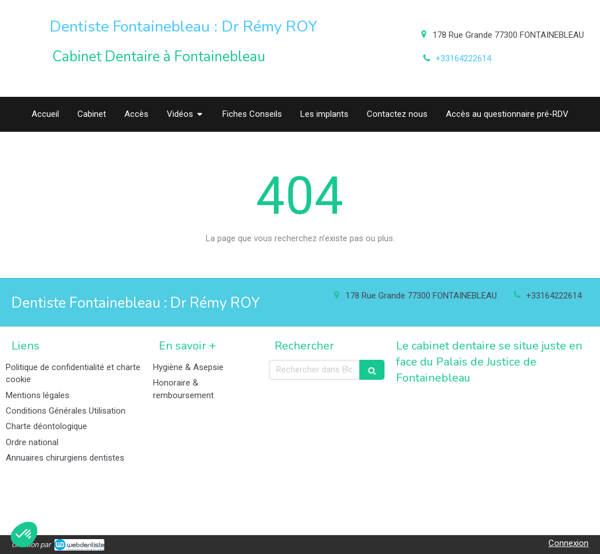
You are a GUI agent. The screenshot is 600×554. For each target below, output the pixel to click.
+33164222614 (463, 58)
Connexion (568, 543)
